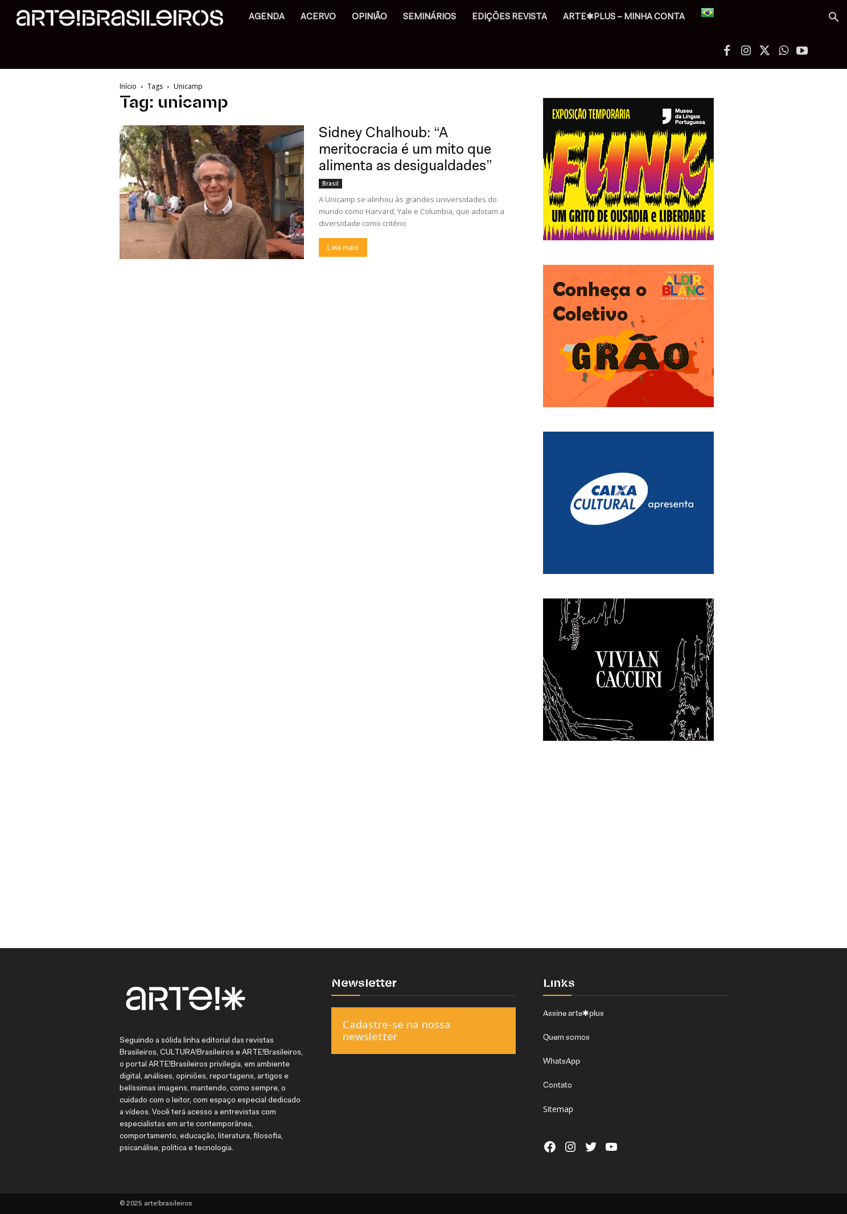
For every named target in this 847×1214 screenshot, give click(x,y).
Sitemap (558, 1109)
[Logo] (126, 20)
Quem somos (566, 1037)
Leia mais (343, 247)
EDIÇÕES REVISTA (509, 17)
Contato (557, 1085)
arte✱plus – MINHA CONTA (624, 17)
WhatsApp (561, 1061)
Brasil (330, 183)
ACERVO (318, 17)
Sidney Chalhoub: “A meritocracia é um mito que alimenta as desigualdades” (405, 150)
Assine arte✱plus (573, 1013)
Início (128, 86)
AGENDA (267, 17)
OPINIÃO (369, 17)
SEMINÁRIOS (429, 17)
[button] (833, 18)
